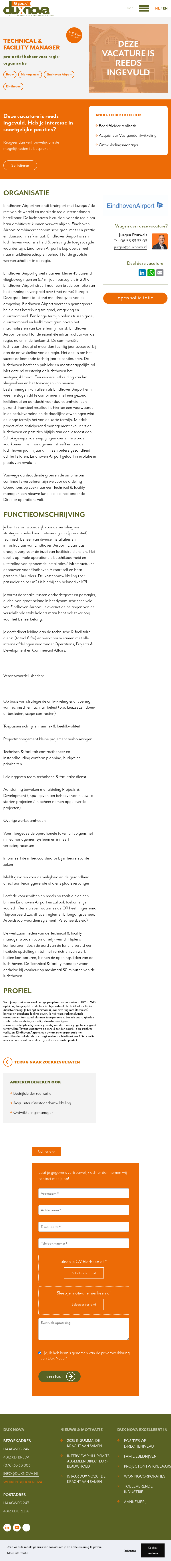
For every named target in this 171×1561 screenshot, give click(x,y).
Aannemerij (135, 1501)
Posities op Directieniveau (139, 1443)
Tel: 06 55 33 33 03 (130, 240)
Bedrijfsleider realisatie (118, 125)
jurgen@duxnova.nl (130, 247)
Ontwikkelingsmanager (118, 145)
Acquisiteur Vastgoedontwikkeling (128, 135)
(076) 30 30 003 (16, 1465)
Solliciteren (20, 165)
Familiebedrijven (140, 1456)
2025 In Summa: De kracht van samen (84, 1443)
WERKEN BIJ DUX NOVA (22, 1482)
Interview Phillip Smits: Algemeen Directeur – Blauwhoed (89, 1461)
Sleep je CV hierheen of (84, 1261)
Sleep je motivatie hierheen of (84, 1293)
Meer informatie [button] (17, 1553)
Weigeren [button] (130, 1550)
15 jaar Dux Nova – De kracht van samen (86, 1479)
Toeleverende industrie (138, 1489)
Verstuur (54, 1376)
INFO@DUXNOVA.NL (21, 1473)
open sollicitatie (135, 297)
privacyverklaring (115, 1353)
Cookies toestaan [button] (152, 1550)
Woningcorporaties (144, 1476)
